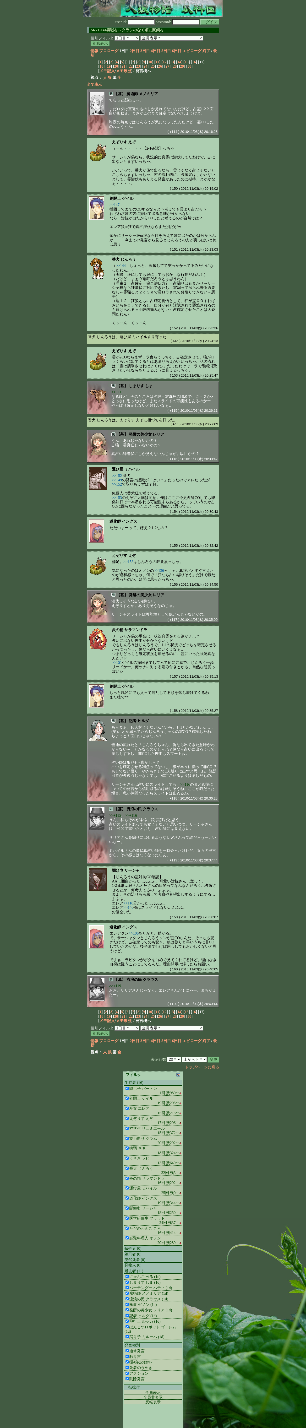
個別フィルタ (102, 38)
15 (187, 62)
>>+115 (115, 815)
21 (123, 66)
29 (182, 66)
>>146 (128, 907)
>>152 (117, 476)
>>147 (114, 205)
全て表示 (94, 84)
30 (189, 66)
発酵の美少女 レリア (146, 434)
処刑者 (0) (133, 1254)
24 (145, 66)
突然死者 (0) (135, 1260)
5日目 (166, 51)
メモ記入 (107, 71)
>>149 (117, 480)
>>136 (159, 570)
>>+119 (115, 986)
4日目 (155, 51)
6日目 (176, 51)
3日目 (145, 51)
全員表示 (153, 1392)
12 (165, 62)
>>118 (128, 903)
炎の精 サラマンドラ (129, 630)
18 (101, 66)
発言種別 (132, 1345)
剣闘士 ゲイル (121, 198)
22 (131, 66)
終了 (206, 51)
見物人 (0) (133, 1265)
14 (179, 62)
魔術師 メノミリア (142, 94)
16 (194, 62)
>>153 (117, 498)
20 (116, 66)
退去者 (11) (134, 1271)
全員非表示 (153, 1397)
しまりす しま (141, 386)
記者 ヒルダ (139, 721)
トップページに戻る (202, 1067)
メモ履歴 (123, 71)
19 (109, 66)
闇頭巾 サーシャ (126, 870)
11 (157, 62)
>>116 (185, 784)
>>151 (117, 662)
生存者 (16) (134, 1083)
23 (138, 66)
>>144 (121, 266)
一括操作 (132, 1387)
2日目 (134, 51)
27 (167, 66)
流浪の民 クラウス (142, 809)
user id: (135, 22)
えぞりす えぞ (124, 142)
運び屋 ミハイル (126, 469)
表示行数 (158, 1059)
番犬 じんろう (124, 259)
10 (150, 62)
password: (177, 22)
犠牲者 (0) (133, 1248)
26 (160, 66)
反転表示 (153, 1402)
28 (175, 66)
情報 (94, 51)
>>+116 (131, 815)
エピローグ (192, 51)
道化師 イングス (123, 521)
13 (172, 62)
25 (153, 66)
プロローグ (108, 51)
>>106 (134, 933)
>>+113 (117, 392)
